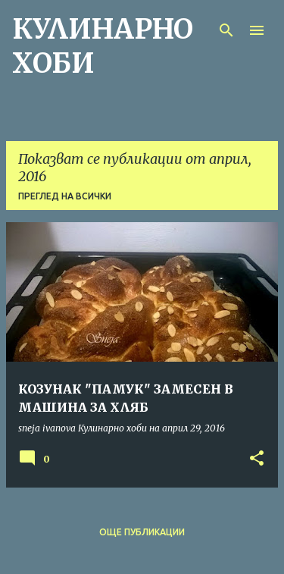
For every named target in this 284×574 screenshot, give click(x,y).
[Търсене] (226, 30)
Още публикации (142, 532)
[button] (257, 459)
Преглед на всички (64, 196)
